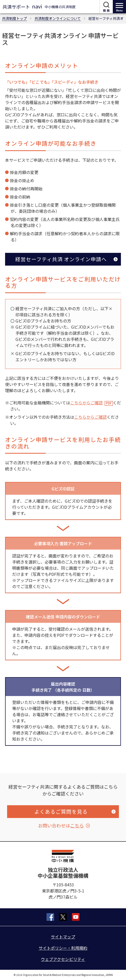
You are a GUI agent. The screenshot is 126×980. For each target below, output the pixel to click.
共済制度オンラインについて (58, 18)
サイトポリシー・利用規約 (63, 948)
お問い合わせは (61, 825)
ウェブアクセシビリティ (63, 959)
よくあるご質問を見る (61, 811)
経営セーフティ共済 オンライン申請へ (61, 259)
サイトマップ (63, 937)
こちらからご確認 (86, 403)
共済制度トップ (14, 18)
